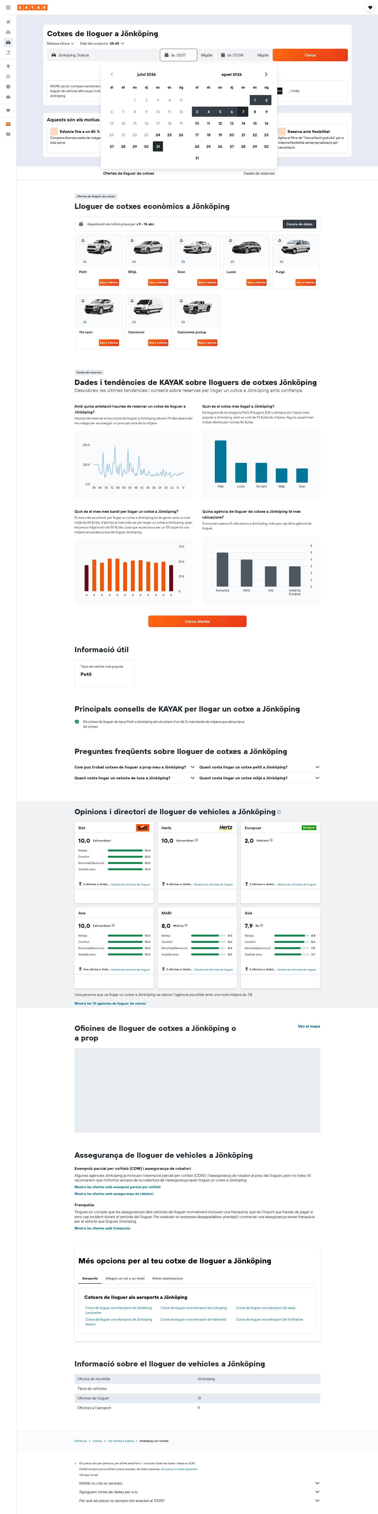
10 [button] (158, 111)
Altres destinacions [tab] (167, 1278)
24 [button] (158, 134)
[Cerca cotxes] (8, 42)
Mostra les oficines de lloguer (130, 884)
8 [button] (135, 111)
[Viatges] (8, 110)
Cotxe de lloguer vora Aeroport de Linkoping (194, 1308)
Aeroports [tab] (90, 1278)
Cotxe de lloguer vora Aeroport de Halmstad (193, 1319)
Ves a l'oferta (109, 282)
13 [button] (112, 123)
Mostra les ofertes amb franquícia (102, 1228)
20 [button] (111, 134)
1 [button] (134, 100)
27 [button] (112, 146)
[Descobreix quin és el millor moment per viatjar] (8, 86)
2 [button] (146, 100)
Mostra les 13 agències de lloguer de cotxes (110, 1003)
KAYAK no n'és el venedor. (199, 1483)
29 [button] (135, 146)
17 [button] (158, 123)
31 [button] (158, 146)
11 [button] (169, 111)
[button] (8, 7)
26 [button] (181, 134)
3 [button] (158, 100)
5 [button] (181, 100)
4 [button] (170, 100)
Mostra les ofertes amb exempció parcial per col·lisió (117, 1187)
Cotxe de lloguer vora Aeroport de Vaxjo (266, 1308)
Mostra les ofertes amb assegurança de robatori (113, 1194)
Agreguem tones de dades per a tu (199, 1492)
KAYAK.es (80, 1441)
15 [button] (135, 123)
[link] (197, 621)
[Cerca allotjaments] (8, 32)
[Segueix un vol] (8, 76)
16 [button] (146, 123)
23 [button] (146, 134)
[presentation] (279, 812)
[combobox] (61, 43)
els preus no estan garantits (179, 1469)
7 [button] (123, 111)
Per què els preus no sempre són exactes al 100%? (199, 1500)
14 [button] (123, 123)
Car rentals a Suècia (121, 1441)
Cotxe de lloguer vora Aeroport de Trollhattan (269, 1319)
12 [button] (181, 111)
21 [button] (123, 134)
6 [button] (112, 111)
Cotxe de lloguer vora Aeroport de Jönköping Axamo (118, 1321)
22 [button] (135, 134)
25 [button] (169, 134)
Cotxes (97, 1441)
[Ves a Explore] (8, 66)
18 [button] (169, 123)
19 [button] (181, 123)
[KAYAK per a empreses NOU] (8, 97)
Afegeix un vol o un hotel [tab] (125, 1278)
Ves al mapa (309, 1026)
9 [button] (146, 111)
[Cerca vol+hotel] (8, 52)
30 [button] (146, 146)
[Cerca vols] (8, 22)
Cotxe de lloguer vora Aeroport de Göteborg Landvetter (118, 1310)
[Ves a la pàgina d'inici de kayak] (32, 7)
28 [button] (123, 146)
